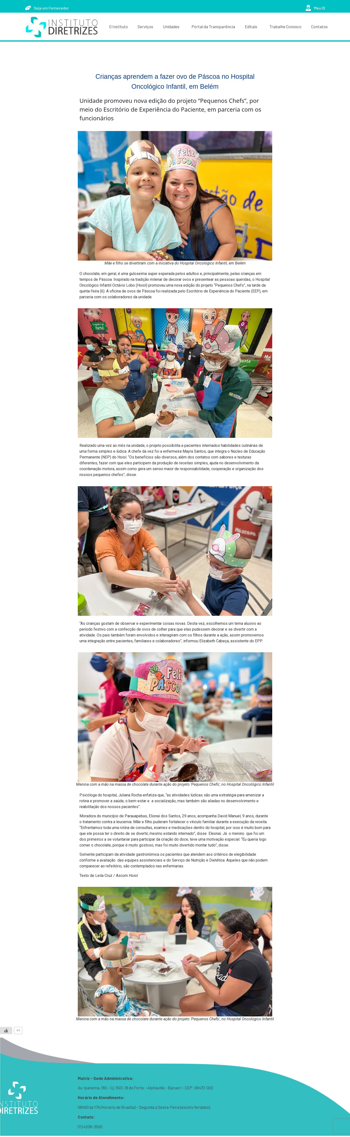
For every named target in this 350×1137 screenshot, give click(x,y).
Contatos (319, 26)
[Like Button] (6, 1030)
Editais (252, 26)
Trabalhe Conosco (285, 26)
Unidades (172, 26)
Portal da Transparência (213, 26)
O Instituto (118, 26)
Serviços (145, 26)
